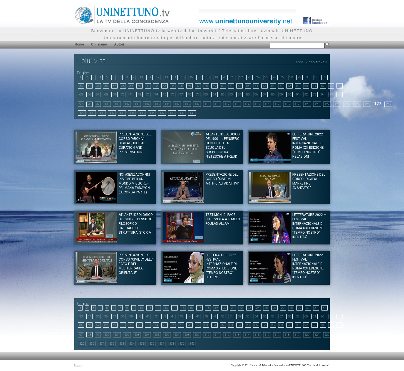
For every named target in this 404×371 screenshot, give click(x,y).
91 (298, 94)
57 (281, 86)
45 (181, 86)
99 (97, 104)
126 (367, 104)
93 (314, 94)
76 (172, 94)
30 (308, 77)
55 (264, 86)
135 (141, 113)
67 (97, 94)
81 (214, 94)
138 (171, 113)
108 (186, 104)
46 (189, 86)
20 (224, 77)
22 (241, 77)
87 (264, 94)
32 (324, 77)
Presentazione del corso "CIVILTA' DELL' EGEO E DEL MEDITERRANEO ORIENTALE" (136, 264)
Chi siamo (99, 44)
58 (289, 86)
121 (317, 104)
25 (266, 77)
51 (231, 86)
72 (139, 94)
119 (297, 104)
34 (89, 86)
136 (151, 113)
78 (189, 94)
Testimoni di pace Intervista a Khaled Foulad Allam (223, 219)
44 (172, 86)
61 (314, 86)
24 (258, 77)
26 (274, 77)
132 (111, 113)
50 (223, 86)
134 (131, 113)
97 (81, 104)
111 (217, 104)
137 (161, 113)
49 (214, 86)
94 (323, 94)
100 (106, 104)
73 (147, 94)
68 (106, 94)
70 (122, 94)
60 (306, 86)
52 (239, 86)
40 (139, 86)
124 (347, 104)
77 (181, 94)
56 (273, 86)
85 (248, 94)
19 (216, 77)
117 (277, 104)
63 (331, 86)
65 (81, 94)
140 (191, 113)
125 (357, 104)
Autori (119, 44)
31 (316, 77)
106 (166, 104)
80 (206, 94)
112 (227, 104)
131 (101, 113)
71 (131, 94)
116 (267, 104)
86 (256, 94)
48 (206, 86)
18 (208, 77)
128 (388, 104)
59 (298, 86)
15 (182, 77)
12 (157, 77)
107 (176, 104)
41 (147, 86)
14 (174, 77)
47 (197, 86)
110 (207, 104)
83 (231, 94)
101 (116, 104)
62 (323, 86)
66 (89, 94)
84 (239, 94)
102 (126, 104)
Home (79, 44)
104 (146, 104)
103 (136, 104)
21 (233, 77)
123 (337, 104)
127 (377, 103)
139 (181, 113)
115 (257, 104)
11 (149, 77)
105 (156, 104)
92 (306, 94)
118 (287, 104)
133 (121, 113)
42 (156, 86)
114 (247, 104)
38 (122, 86)
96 (339, 94)
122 (327, 104)
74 (156, 94)
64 (339, 86)
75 (164, 94)
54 (256, 86)
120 (307, 104)
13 (166, 77)
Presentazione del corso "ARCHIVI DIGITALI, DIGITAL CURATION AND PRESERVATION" (135, 143)
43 (164, 86)
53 (248, 86)
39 (131, 86)
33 (81, 86)
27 (283, 77)
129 (81, 113)
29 (299, 77)
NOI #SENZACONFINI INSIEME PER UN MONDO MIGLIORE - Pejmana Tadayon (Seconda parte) (134, 183)
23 (249, 77)
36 (106, 86)
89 (281, 94)
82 (223, 94)
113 (237, 104)
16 (191, 77)
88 (273, 94)
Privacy (78, 365)
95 (331, 94)
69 (114, 94)
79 (197, 94)
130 (91, 113)
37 (114, 86)
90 (289, 94)
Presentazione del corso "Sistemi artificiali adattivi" (222, 179)
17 (199, 77)
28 (291, 77)
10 (141, 77)
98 (89, 104)
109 (196, 104)
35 (97, 86)
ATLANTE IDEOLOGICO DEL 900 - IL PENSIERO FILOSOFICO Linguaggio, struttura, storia (136, 223)
